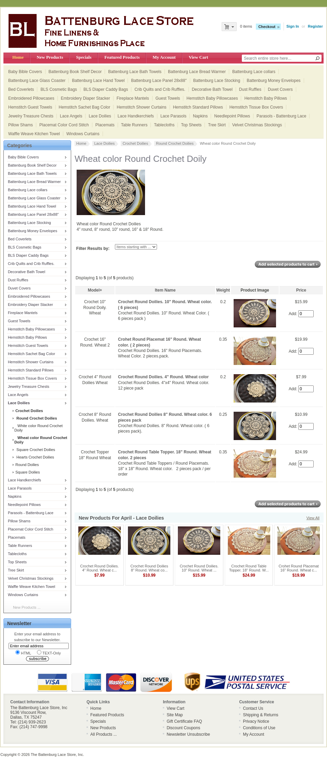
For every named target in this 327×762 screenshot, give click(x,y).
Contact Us (253, 708)
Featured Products (122, 57)
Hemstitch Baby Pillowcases (212, 98)
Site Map (175, 714)
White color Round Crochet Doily (38, 428)
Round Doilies (26, 465)
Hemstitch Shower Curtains (141, 107)
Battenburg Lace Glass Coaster (36, 80)
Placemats (105, 125)
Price (301, 290)
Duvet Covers (280, 89)
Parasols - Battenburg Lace (281, 116)
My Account (164, 57)
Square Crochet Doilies (34, 450)
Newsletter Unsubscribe (188, 734)
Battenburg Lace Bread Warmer (197, 71)
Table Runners (134, 125)
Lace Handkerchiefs (136, 116)
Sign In (292, 26)
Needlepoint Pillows (232, 116)
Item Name (165, 290)
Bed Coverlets (21, 89)
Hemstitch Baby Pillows (265, 98)
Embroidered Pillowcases (31, 98)
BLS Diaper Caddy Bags (105, 89)
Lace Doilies (100, 116)
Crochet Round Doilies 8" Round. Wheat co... (149, 568)
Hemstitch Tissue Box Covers (256, 107)
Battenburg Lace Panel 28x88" (158, 80)
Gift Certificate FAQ (184, 721)
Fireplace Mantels (133, 98)
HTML (23, 652)
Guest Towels (168, 98)
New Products (50, 57)
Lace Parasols (173, 116)
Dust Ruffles (250, 89)
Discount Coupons (183, 727)
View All (312, 518)
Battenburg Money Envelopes (273, 80)
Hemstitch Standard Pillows (198, 107)
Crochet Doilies (135, 143)
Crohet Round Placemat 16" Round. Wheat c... (298, 568)
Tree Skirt (217, 125)
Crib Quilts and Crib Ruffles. (159, 89)
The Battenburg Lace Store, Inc (57, 754)
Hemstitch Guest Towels (30, 107)
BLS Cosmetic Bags (58, 89)
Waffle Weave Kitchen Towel (34, 133)
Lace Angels (71, 116)
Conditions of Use (259, 727)
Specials (83, 57)
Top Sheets (191, 125)
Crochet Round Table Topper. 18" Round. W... (249, 568)
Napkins (200, 116)
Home (18, 57)
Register (315, 26)
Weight (223, 290)
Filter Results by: (92, 248)
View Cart (198, 57)
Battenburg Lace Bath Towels (134, 71)
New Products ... (27, 607)
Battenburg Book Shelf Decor (75, 71)
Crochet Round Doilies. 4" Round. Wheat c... (99, 568)
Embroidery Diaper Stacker (85, 98)
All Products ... (103, 734)
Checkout (266, 27)
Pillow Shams (20, 125)
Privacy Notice (256, 721)
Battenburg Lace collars (253, 71)
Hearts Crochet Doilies (34, 457)
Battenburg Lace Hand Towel (98, 80)
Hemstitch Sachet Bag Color (84, 107)
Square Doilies (27, 472)
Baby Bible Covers (25, 71)
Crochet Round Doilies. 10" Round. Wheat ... (199, 568)
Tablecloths (164, 125)
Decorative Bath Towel (212, 89)
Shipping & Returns (260, 714)
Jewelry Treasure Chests (30, 116)
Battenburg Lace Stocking (216, 80)
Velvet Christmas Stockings (257, 125)
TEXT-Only (49, 652)
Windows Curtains (83, 133)
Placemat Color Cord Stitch (64, 125)
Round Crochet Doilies (175, 143)
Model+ (95, 290)
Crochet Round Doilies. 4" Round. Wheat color (163, 377)
